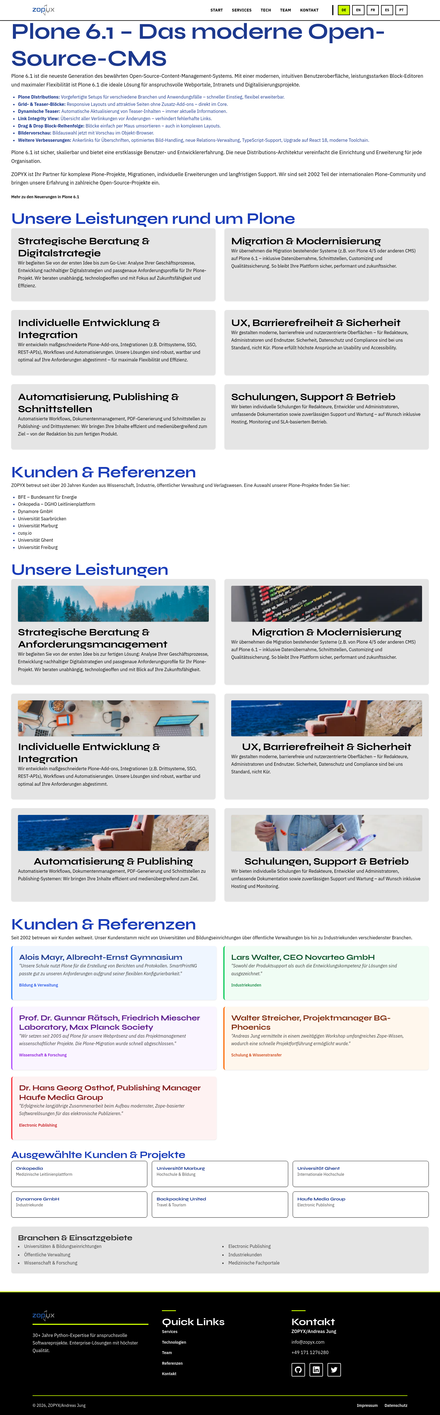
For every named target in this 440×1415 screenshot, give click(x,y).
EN (358, 10)
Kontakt (169, 1373)
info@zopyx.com (308, 1342)
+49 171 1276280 (310, 1352)
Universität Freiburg (38, 547)
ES (387, 10)
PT (401, 10)
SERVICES (242, 10)
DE (344, 10)
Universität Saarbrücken (42, 518)
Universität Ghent (35, 540)
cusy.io (25, 533)
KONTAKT (309, 10)
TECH (266, 10)
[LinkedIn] (316, 1370)
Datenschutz (395, 1405)
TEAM (285, 10)
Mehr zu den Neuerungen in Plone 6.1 (45, 196)
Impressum (367, 1405)
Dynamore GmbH (35, 511)
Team (167, 1352)
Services (169, 1331)
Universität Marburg (38, 525)
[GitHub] (298, 1370)
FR (373, 10)
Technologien (174, 1342)
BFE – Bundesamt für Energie (47, 497)
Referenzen (172, 1363)
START (216, 10)
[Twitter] (334, 1370)
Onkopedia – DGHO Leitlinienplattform (56, 504)
